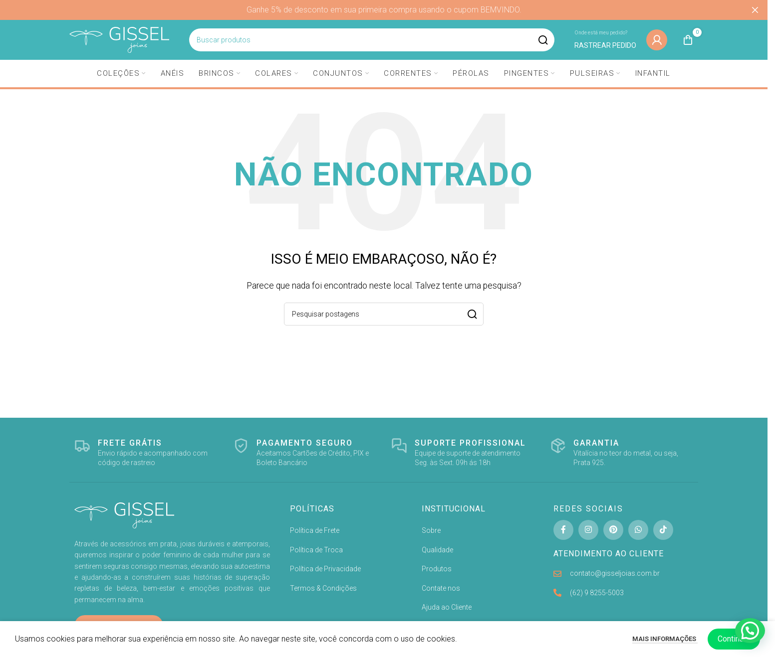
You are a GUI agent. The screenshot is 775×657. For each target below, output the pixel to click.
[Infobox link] (605, 39)
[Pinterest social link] (613, 530)
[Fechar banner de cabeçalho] (755, 10)
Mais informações (665, 639)
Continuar (734, 639)
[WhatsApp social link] (638, 530)
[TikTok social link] (663, 530)
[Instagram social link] (588, 530)
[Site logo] (119, 39)
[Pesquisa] (371, 39)
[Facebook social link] (563, 530)
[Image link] (124, 514)
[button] (750, 630)
